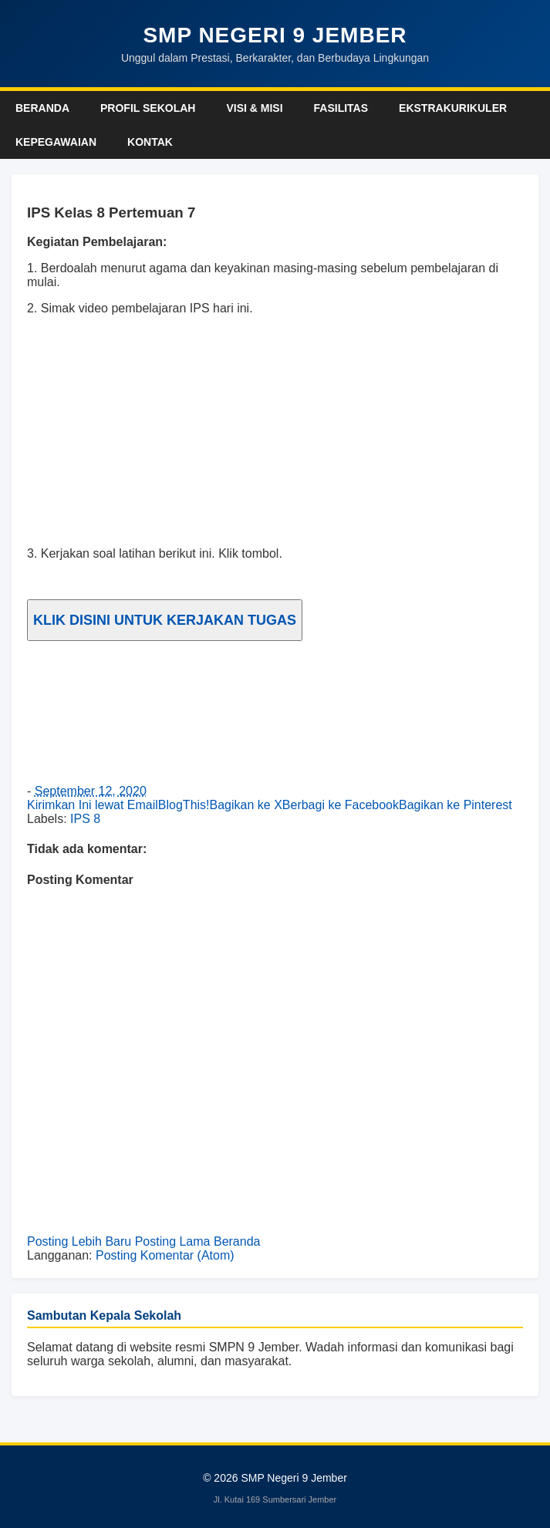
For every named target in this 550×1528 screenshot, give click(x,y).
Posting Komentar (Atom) (165, 1255)
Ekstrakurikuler (453, 108)
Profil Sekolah (147, 108)
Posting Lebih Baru (79, 1241)
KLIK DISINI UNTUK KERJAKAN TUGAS (164, 620)
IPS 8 (85, 818)
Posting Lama (173, 1241)
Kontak (150, 142)
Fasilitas (341, 108)
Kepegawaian (55, 142)
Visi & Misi (254, 108)
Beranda (42, 108)
